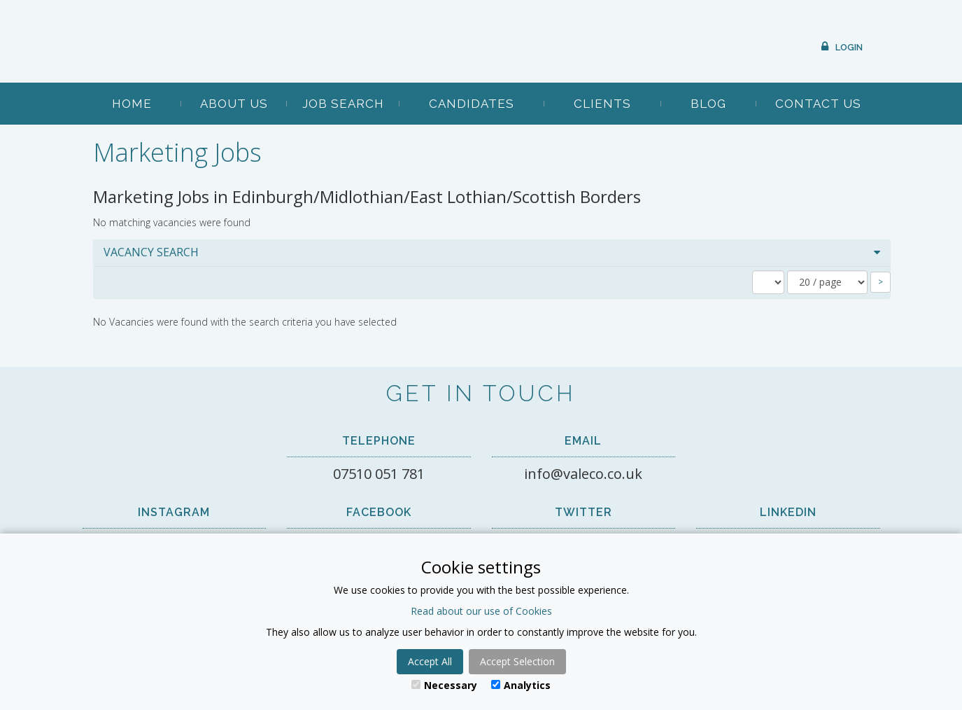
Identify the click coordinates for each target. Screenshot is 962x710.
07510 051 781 (379, 473)
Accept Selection (517, 661)
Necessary (444, 685)
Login (849, 47)
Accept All (430, 661)
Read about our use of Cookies (481, 611)
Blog (708, 104)
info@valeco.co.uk (583, 473)
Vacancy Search (151, 252)
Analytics (521, 685)
